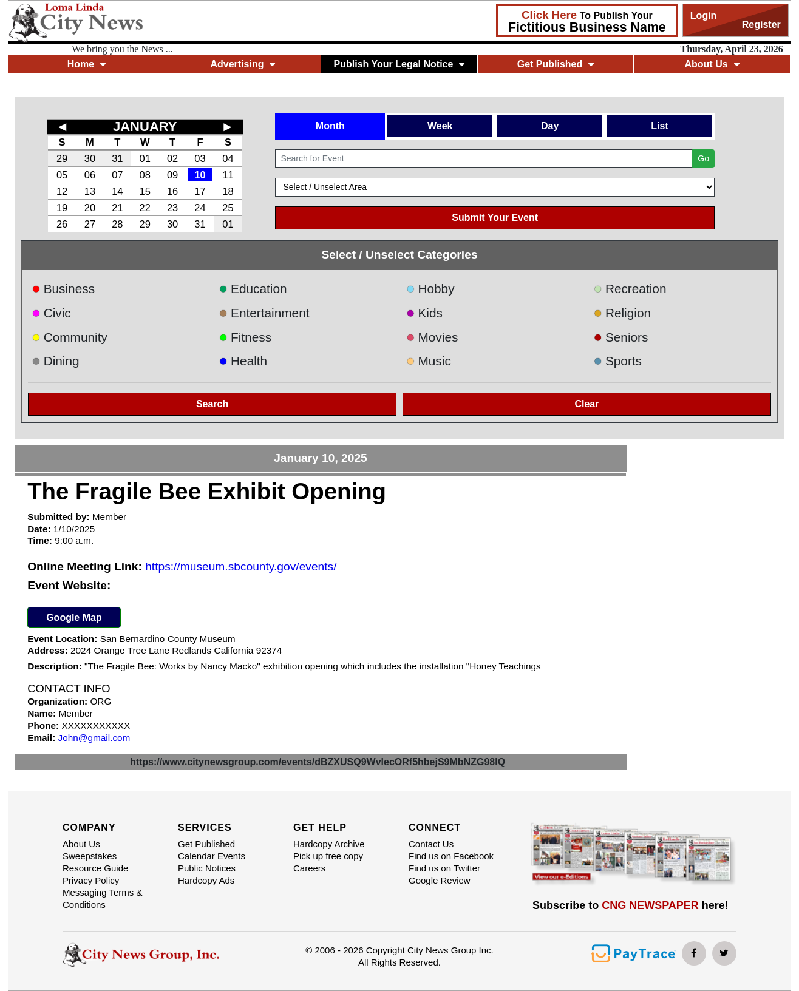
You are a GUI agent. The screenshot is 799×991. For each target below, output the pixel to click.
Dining (55, 361)
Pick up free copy (328, 856)
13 (89, 191)
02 (172, 158)
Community (69, 337)
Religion (622, 313)
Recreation (629, 289)
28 (117, 223)
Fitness (245, 337)
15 (145, 191)
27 (89, 223)
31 (117, 158)
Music (428, 361)
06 (89, 174)
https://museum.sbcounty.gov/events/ (240, 566)
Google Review (440, 880)
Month (330, 126)
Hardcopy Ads (206, 880)
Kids (424, 313)
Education (253, 289)
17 (199, 191)
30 (89, 158)
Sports (617, 361)
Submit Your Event (495, 217)
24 (199, 207)
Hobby (430, 289)
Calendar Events (211, 856)
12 (61, 191)
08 (145, 174)
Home (86, 64)
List (659, 126)
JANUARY (145, 126)
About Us (711, 64)
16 (172, 191)
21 (117, 207)
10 (199, 174)
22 (145, 207)
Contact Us (431, 844)
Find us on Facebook (451, 856)
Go (703, 158)
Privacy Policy (91, 880)
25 (227, 207)
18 (227, 191)
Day (550, 126)
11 (227, 174)
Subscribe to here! (630, 905)
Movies (432, 337)
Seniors (620, 337)
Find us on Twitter (444, 868)
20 (89, 207)
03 (199, 158)
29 (61, 158)
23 (172, 207)
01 (145, 158)
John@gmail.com (94, 737)
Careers (309, 868)
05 (61, 174)
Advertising (242, 64)
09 (172, 174)
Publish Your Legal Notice (399, 64)
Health (243, 361)
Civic (51, 313)
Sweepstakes (90, 856)
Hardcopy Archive (329, 844)
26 (61, 223)
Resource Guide (95, 868)
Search (212, 404)
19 (61, 207)
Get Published (555, 64)
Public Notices (207, 868)
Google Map (74, 617)
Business (63, 289)
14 (117, 191)
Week (440, 126)
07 (117, 174)
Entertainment (264, 313)
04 (227, 158)
